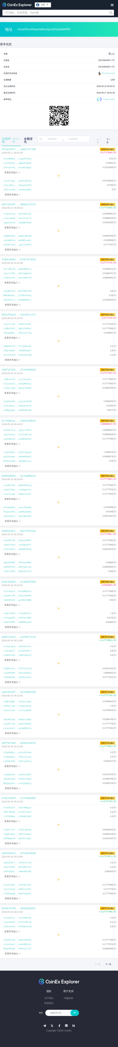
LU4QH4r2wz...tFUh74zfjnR (17, 668)
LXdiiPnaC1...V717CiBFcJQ (17, 435)
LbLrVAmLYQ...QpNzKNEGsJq (17, 269)
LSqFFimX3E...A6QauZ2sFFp (17, 571)
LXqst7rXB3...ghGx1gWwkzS (17, 273)
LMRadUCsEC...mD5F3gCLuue (17, 567)
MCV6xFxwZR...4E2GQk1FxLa (17, 461)
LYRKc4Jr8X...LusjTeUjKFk (17, 379)
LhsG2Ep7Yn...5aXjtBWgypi (17, 808)
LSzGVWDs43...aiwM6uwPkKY (17, 439)
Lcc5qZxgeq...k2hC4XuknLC (17, 646)
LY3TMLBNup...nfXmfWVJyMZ (17, 816)
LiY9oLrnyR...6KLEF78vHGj (17, 388)
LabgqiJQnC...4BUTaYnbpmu (17, 834)
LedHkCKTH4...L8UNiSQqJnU (17, 655)
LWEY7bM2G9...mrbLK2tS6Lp (17, 812)
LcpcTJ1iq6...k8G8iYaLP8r (17, 324)
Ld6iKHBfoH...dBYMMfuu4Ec (17, 240)
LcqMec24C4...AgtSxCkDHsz (17, 328)
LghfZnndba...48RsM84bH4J (17, 457)
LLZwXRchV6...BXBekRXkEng (17, 485)
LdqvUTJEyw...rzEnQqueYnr (17, 490)
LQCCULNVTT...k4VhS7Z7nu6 (17, 863)
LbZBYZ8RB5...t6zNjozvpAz (17, 702)
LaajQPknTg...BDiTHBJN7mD (17, 291)
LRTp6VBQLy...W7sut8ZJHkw (17, 753)
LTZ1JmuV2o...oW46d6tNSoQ (17, 549)
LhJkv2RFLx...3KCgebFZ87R (17, 185)
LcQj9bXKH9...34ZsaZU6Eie (17, 673)
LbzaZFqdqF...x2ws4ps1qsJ (17, 885)
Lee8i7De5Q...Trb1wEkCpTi (17, 613)
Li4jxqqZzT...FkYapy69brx (17, 651)
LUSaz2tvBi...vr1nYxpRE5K (17, 710)
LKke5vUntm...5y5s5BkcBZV (17, 516)
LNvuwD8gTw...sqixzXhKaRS (17, 507)
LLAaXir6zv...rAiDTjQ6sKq (17, 830)
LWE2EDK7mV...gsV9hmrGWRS (17, 600)
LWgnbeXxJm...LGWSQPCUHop (17, 223)
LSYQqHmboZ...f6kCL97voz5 (17, 757)
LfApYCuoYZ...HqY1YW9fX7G (17, 278)
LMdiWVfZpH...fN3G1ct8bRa (17, 720)
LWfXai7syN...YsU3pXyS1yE (17, 706)
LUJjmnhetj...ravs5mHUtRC (17, 918)
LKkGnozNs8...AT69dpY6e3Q (17, 927)
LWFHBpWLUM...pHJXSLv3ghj (17, 839)
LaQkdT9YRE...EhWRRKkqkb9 (17, 622)
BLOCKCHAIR (106, 73)
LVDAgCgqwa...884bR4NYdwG (17, 410)
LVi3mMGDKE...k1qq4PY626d (17, 159)
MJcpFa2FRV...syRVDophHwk (17, 512)
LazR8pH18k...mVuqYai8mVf (17, 775)
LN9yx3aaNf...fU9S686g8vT (17, 351)
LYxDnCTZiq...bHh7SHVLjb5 (17, 214)
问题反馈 (68, 998)
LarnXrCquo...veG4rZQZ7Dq (17, 181)
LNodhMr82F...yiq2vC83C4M (17, 401)
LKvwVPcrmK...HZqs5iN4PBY (17, 540)
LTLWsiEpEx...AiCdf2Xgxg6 (17, 452)
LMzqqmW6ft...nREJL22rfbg (17, 333)
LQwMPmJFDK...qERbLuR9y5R (17, 236)
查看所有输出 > (12, 194)
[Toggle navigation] (112, 5)
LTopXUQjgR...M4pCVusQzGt (17, 894)
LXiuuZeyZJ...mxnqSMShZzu (17, 384)
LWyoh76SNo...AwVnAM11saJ (17, 867)
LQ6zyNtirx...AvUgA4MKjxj (17, 300)
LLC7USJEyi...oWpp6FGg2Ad (17, 163)
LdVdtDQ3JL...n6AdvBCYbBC (17, 871)
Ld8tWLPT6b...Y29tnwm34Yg (17, 761)
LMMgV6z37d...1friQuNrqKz (17, 346)
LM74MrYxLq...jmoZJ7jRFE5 (17, 245)
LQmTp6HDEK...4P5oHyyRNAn (17, 563)
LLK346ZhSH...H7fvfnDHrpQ (17, 922)
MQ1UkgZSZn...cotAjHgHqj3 (17, 783)
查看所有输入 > (12, 172)
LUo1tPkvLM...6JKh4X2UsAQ (17, 355)
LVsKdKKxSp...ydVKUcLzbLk (17, 677)
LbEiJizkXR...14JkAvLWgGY (17, 190)
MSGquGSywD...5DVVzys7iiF (17, 949)
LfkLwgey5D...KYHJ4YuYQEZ (17, 618)
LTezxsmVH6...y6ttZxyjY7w (17, 218)
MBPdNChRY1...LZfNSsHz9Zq (17, 295)
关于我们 (49, 998)
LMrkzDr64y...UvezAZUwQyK (17, 168)
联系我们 (49, 1003)
